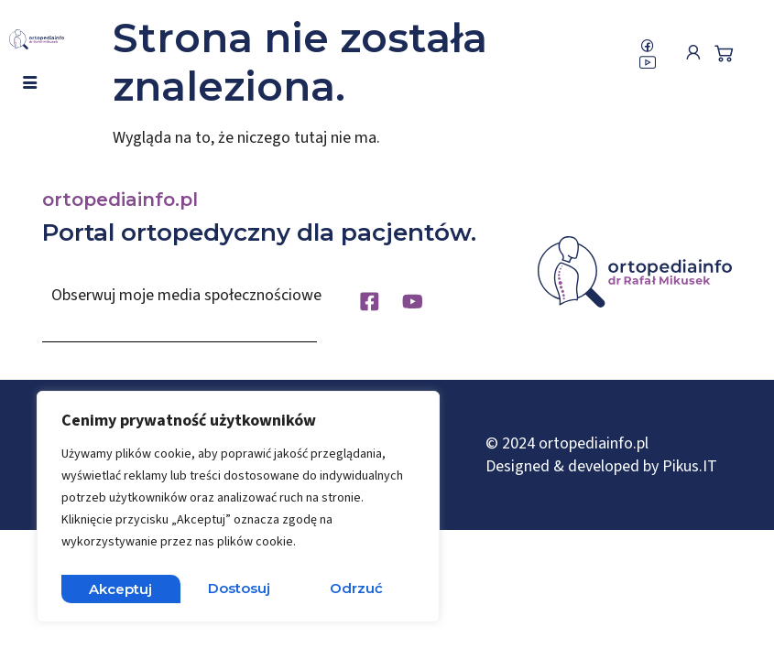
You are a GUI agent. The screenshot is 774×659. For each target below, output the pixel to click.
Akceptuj (356, 588)
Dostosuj (120, 588)
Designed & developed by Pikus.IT (601, 470)
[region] (238, 509)
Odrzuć (238, 588)
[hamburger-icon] (29, 84)
